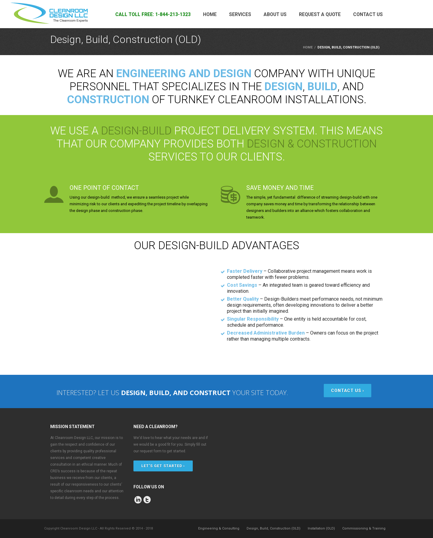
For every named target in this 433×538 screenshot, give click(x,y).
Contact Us (368, 14)
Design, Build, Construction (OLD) (273, 528)
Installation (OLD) (321, 528)
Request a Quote (320, 14)
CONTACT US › (347, 390)
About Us (275, 14)
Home (210, 14)
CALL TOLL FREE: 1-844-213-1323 (153, 14)
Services (240, 14)
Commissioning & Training (363, 528)
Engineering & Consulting (218, 528)
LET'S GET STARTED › (163, 466)
